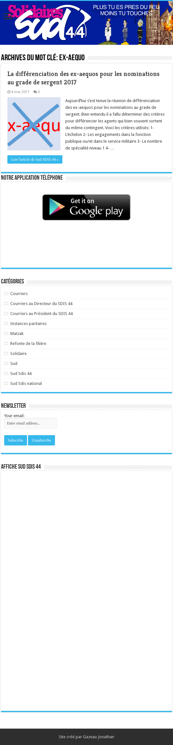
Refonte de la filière (28, 343)
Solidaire (18, 353)
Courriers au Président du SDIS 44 (41, 313)
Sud (13, 363)
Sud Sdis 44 (21, 373)
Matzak (16, 333)
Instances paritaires (28, 323)
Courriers (19, 293)
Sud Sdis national (26, 383)
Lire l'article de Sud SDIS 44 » (35, 159)
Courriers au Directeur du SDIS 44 (41, 303)
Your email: (14, 415)
